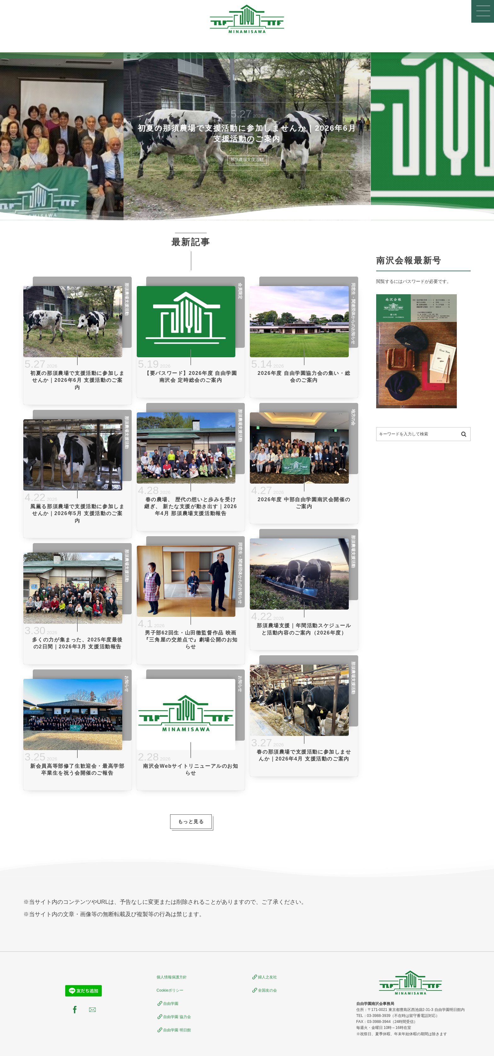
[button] (482, 11)
